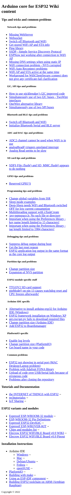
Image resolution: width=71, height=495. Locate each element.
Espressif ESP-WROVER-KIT (27, 426)
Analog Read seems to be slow (27, 150)
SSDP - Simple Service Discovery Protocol (35, 51)
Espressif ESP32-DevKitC (25, 422)
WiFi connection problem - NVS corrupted (35, 65)
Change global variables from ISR (30, 198)
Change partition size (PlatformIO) (30, 344)
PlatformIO (16, 471)
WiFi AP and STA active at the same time (34, 72)
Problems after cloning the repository (31, 379)
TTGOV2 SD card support (25, 287)
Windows (22, 454)
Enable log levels (19, 340)
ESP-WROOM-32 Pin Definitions (30, 419)
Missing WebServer (21, 34)
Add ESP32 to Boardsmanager (27, 325)
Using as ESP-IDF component (27, 478)
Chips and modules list (23, 429)
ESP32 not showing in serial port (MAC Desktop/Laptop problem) (33, 364)
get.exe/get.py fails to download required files (37, 319)
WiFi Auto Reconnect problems (28, 68)
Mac (19, 458)
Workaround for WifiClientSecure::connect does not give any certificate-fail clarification (38, 77)
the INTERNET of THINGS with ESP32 (34, 394)
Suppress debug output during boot (30, 244)
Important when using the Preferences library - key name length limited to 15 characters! (37, 220)
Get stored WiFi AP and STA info (29, 44)
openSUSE (23, 468)
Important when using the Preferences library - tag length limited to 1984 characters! (37, 227)
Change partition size (22, 268)
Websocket (15, 38)
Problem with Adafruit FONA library (31, 369)
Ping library (16, 48)
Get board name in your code (26, 347)
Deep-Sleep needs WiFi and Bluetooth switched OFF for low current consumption (38, 207)
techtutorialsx (17, 397)
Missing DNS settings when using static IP (35, 61)
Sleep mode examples (22, 201)
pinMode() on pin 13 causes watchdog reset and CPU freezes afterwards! (38, 292)
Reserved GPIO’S (20, 183)
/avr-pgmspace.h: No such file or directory (35, 215)
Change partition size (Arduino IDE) (31, 322)
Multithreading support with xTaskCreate (34, 212)
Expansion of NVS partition (26, 272)
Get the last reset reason (23, 247)
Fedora (21, 464)
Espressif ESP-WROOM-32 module (31, 416)
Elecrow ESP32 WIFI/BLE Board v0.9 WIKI (36, 433)
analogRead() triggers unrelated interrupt (34, 147)
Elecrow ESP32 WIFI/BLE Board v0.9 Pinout (37, 436)
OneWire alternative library (25, 103)
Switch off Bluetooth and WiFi (27, 41)
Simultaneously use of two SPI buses (31, 107)
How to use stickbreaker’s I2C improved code (37, 93)
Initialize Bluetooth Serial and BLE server (34, 125)
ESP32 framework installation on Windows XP (37, 315)
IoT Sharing (16, 401)
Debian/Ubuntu (26, 461)
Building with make (21, 475)
